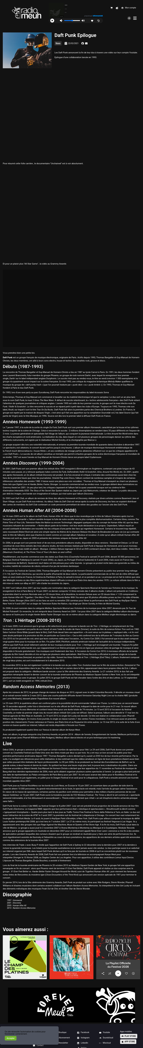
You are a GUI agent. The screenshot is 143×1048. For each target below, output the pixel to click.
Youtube (104, 1032)
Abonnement (62, 1038)
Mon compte (128, 8)
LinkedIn (82, 1043)
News (58, 43)
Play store (128, 1036)
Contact (38, 1045)
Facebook (83, 1032)
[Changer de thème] (129, 18)
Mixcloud (105, 1043)
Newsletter (61, 1043)
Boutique (60, 1032)
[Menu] (135, 18)
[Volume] (72, 20)
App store (128, 1041)
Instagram (83, 1038)
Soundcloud (106, 1038)
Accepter (11, 1038)
